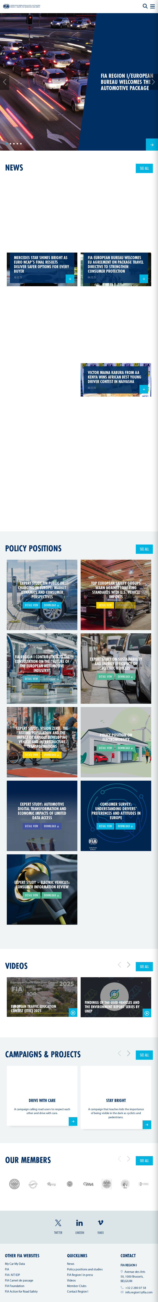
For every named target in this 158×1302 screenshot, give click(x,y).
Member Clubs (76, 1286)
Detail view (31, 605)
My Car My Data (15, 1264)
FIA (7, 1269)
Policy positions (33, 548)
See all (144, 168)
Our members (28, 1160)
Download (51, 605)
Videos (16, 965)
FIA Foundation (14, 1286)
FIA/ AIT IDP (12, 1275)
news (14, 167)
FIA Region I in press (80, 1275)
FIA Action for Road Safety (21, 1291)
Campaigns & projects (43, 1054)
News (70, 1264)
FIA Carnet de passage (19, 1280)
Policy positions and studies (85, 1269)
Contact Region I (77, 1291)
